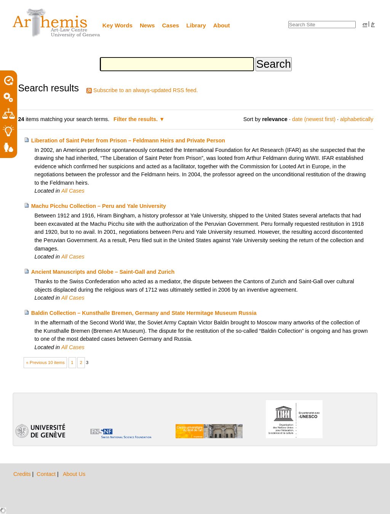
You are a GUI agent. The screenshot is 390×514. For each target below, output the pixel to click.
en (365, 24)
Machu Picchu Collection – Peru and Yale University (98, 206)
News (147, 25)
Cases (170, 25)
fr (373, 24)
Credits (22, 474)
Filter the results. (136, 119)
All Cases (73, 191)
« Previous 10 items (45, 362)
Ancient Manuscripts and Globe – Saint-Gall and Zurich (103, 272)
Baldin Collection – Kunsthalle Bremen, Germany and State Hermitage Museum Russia (144, 313)
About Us (74, 474)
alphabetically (356, 119)
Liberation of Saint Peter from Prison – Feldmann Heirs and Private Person (128, 140)
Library (196, 25)
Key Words (117, 25)
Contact (47, 474)
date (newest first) (314, 119)
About (221, 25)
